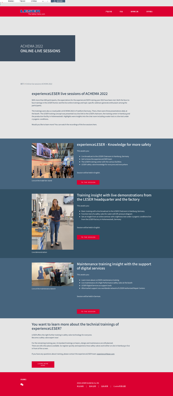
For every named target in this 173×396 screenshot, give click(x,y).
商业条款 (80, 386)
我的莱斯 (145, 3)
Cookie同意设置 (119, 386)
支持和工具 (134, 11)
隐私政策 (104, 386)
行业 (121, 11)
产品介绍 (109, 11)
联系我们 (89, 3)
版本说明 (92, 386)
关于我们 (149, 11)
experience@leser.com (106, 354)
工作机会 (111, 3)
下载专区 (100, 3)
